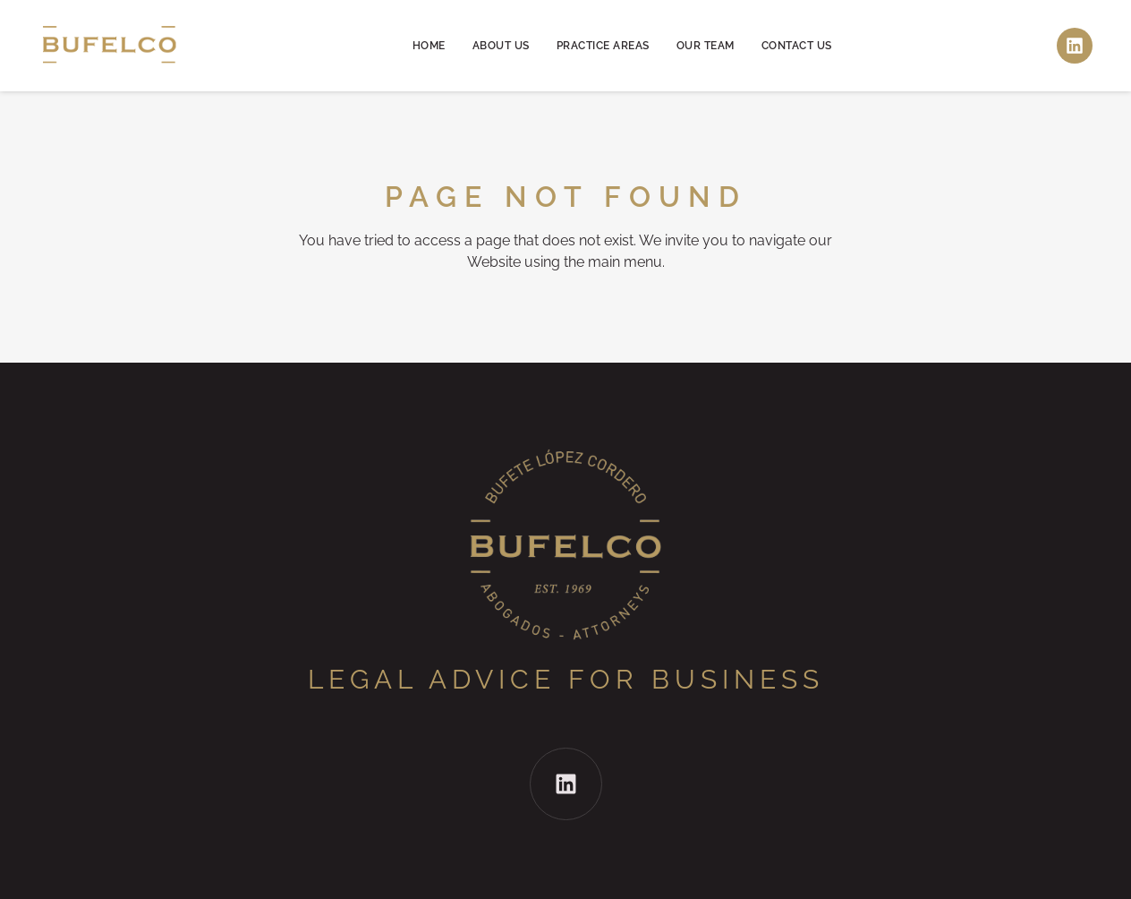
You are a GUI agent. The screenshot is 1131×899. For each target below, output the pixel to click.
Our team (705, 45)
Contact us (796, 45)
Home (429, 45)
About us (501, 45)
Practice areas (603, 45)
